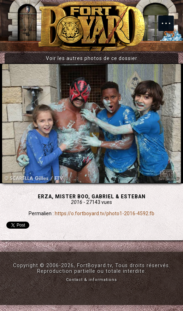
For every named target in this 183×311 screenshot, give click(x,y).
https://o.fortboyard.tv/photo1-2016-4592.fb (104, 213)
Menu (169, 20)
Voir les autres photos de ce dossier (91, 58)
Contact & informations (91, 279)
